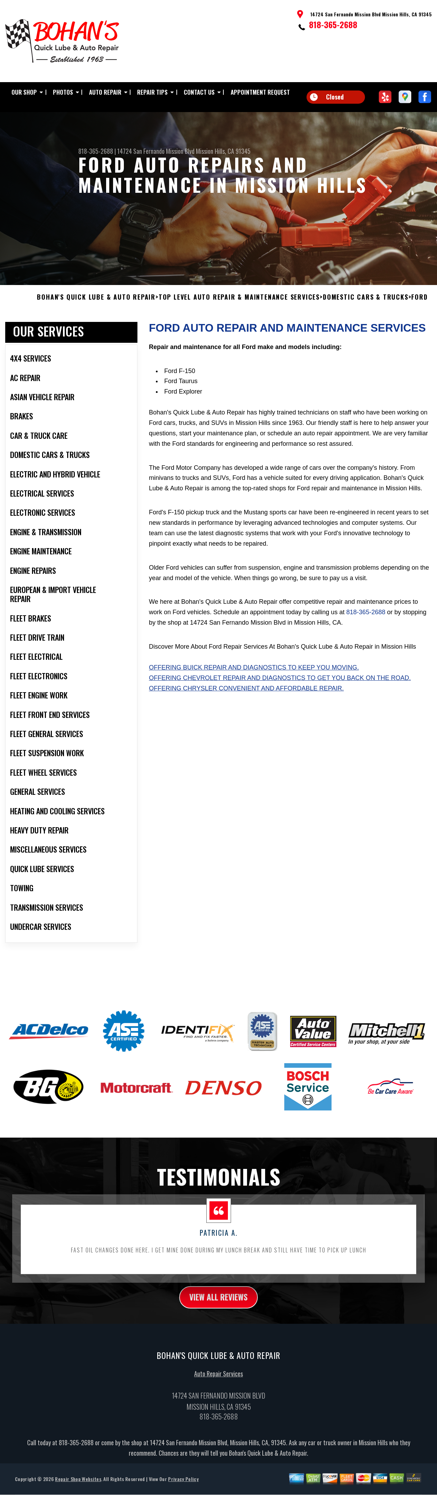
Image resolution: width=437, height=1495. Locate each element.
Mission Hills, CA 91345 (223, 151)
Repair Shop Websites (78, 1485)
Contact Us (199, 92)
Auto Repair (105, 92)
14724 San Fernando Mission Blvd (155, 151)
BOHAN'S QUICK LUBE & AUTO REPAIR (96, 303)
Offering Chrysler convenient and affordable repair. (246, 693)
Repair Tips (152, 92)
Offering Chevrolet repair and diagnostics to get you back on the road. (280, 683)
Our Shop (24, 92)
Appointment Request (260, 92)
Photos (63, 92)
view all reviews (218, 1303)
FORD (419, 303)
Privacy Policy (183, 1485)
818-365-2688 (333, 24)
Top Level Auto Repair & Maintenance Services (239, 303)
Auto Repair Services (218, 1379)
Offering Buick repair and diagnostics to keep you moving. (254, 673)
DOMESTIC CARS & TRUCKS (365, 303)
